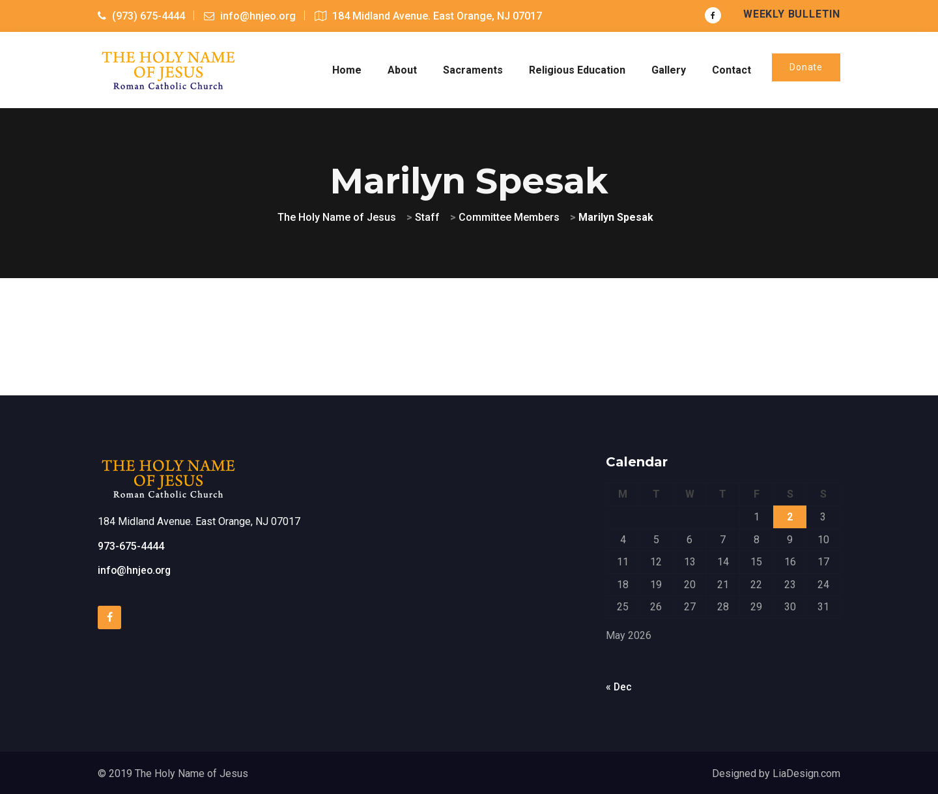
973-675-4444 (131, 545)
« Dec (619, 685)
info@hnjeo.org (135, 569)
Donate (806, 66)
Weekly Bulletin (791, 14)
